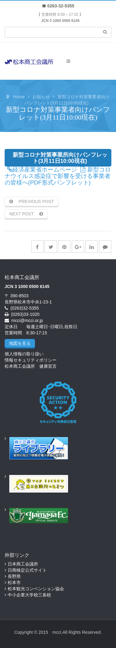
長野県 (14, 576)
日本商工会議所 (23, 563)
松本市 (14, 582)
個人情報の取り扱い (24, 353)
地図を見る (20, 343)
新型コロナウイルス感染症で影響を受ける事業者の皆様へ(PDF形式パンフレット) (58, 176)
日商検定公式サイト (27, 570)
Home (19, 96)
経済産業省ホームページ (42, 169)
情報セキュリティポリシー (31, 360)
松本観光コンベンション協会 (36, 588)
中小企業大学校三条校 (29, 594)
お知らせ (41, 96)
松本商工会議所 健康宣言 (31, 366)
